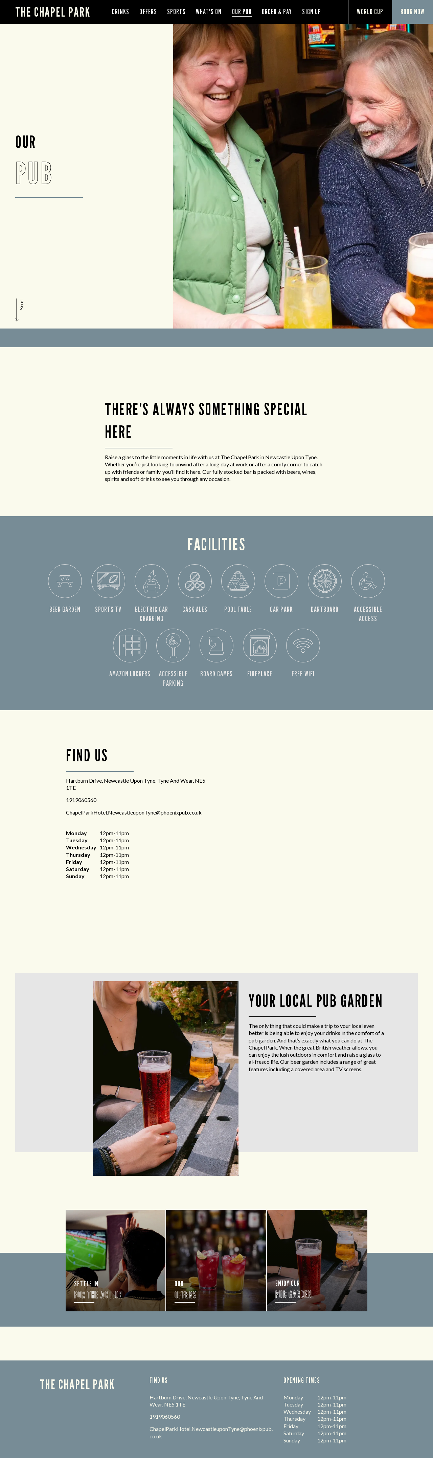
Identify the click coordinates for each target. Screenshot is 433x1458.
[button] (20, 309)
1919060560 (81, 800)
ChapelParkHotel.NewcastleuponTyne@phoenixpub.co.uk (134, 812)
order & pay (277, 11)
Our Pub (242, 11)
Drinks (120, 11)
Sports (176, 11)
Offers (148, 11)
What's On (209, 11)
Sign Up (311, 11)
